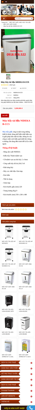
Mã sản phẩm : (7, 92)
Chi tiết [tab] (5, 115)
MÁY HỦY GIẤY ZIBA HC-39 (8, 287)
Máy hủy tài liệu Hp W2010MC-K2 (26, 242)
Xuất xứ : (9, 95)
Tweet (13, 88)
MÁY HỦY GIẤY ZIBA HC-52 (25, 265)
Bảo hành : (9, 98)
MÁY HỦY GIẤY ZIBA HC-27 (25, 287)
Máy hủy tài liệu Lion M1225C (24, 310)
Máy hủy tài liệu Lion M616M (24, 333)
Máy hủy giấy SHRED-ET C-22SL (7, 355)
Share (4, 88)
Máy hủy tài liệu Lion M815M (7, 333)
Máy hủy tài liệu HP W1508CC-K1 (8, 265)
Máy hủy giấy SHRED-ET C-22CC (25, 355)
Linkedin (23, 88)
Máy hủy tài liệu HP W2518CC (8, 242)
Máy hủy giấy (7, 132)
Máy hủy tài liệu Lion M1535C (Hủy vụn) (8, 311)
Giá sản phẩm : (8, 108)
